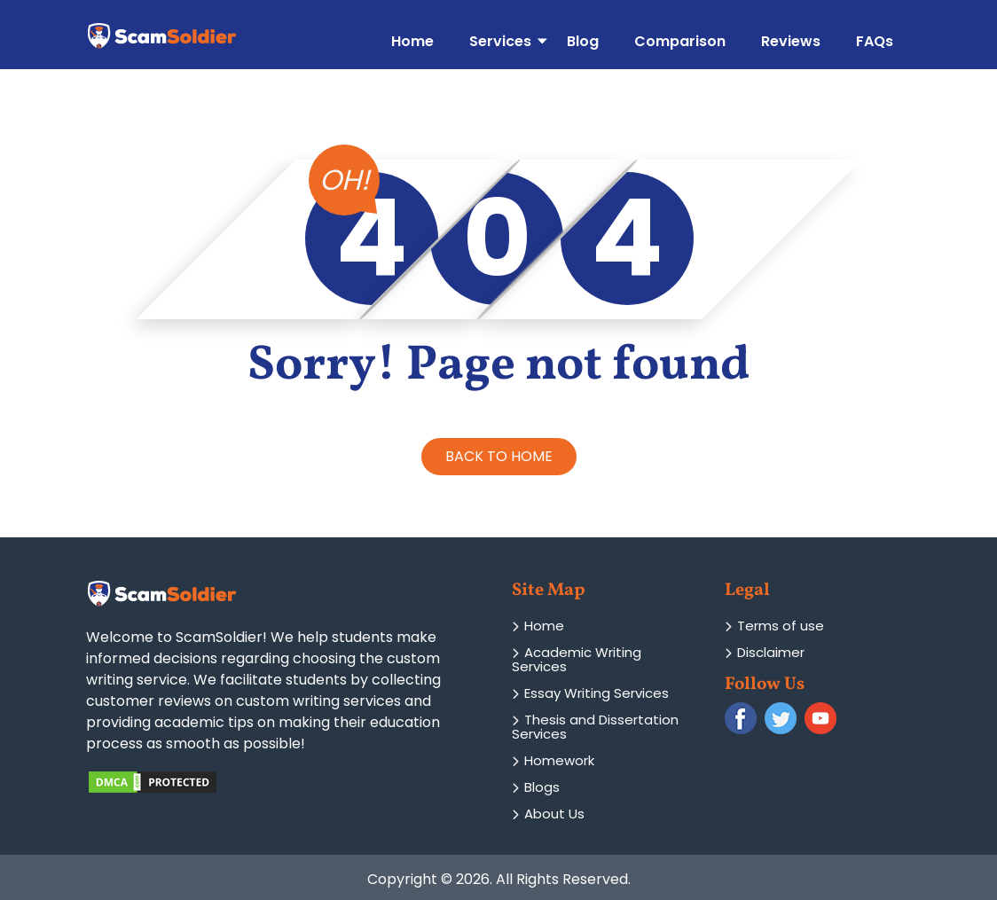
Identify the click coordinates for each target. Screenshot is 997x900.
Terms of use (774, 625)
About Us (548, 813)
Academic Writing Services (576, 659)
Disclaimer (765, 652)
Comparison (680, 40)
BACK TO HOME (499, 456)
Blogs (536, 787)
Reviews (790, 40)
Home (412, 40)
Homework (553, 760)
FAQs (874, 40)
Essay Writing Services (590, 693)
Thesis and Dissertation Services (595, 726)
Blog (583, 40)
